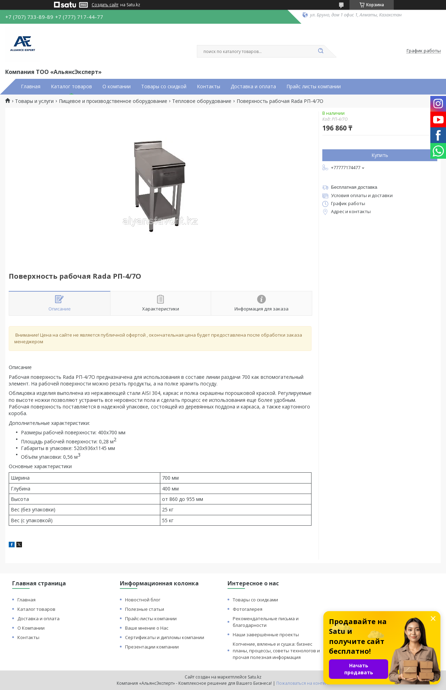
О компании (116, 86)
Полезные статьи (144, 609)
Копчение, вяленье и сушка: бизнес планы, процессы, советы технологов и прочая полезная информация (276, 650)
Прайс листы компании (313, 86)
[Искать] (321, 51)
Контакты (208, 86)
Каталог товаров (71, 86)
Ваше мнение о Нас (146, 628)
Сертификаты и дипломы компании (164, 637)
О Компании (31, 628)
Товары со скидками (255, 600)
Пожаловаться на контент (303, 683)
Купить (379, 155)
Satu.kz (254, 677)
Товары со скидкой (163, 86)
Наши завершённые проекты (266, 634)
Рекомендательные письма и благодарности (266, 621)
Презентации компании (152, 647)
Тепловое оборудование (201, 101)
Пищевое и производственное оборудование (113, 101)
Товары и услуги (34, 101)
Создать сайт (105, 4)
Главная (30, 86)
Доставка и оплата (253, 86)
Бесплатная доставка (354, 187)
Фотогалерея (247, 609)
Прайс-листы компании (151, 618)
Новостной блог (142, 600)
